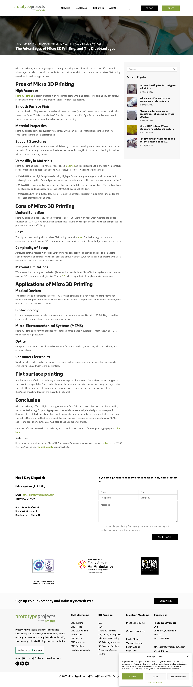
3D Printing (30, 44)
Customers (39, 658)
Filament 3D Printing (109, 638)
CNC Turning (77, 623)
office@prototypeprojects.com (38, 495)
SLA (100, 626)
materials (70, 166)
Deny (155, 676)
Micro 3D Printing (24, 95)
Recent (131, 77)
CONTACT (149, 8)
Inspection (131, 650)
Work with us (54, 658)
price (79, 237)
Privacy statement (155, 682)
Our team (28, 658)
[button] (187, 656)
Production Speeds (80, 650)
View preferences (178, 676)
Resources (98, 8)
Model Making (133, 639)
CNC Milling (76, 626)
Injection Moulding (135, 623)
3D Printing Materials (109, 642)
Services (66, 8)
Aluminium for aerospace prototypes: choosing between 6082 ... (157, 114)
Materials (82, 8)
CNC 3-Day (76, 638)
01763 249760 (27, 498)
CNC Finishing (77, 646)
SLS (63, 276)
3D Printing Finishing (109, 646)
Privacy (102, 676)
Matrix (102, 654)
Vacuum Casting (134, 643)
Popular (141, 77)
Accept (132, 676)
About (113, 8)
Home (18, 44)
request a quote (45, 447)
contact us (107, 443)
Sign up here (166, 601)
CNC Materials (78, 642)
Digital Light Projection (110, 634)
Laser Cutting (133, 646)
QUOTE (171, 8)
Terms (93, 676)
